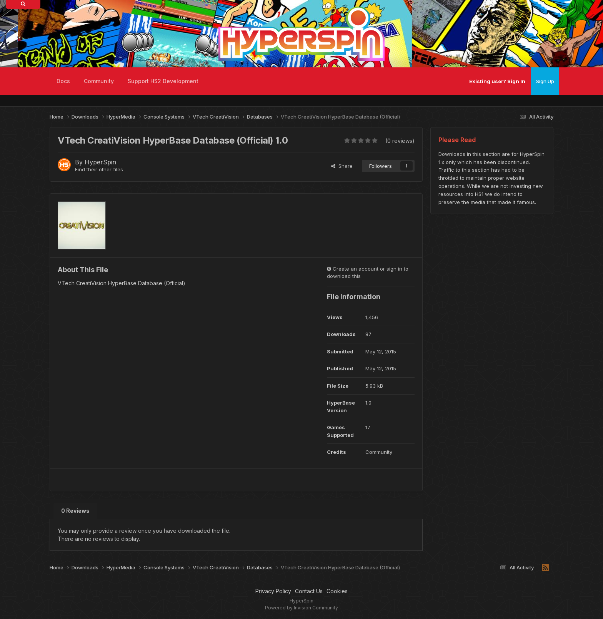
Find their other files (99, 169)
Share (342, 166)
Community (99, 81)
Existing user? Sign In (497, 81)
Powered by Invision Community (301, 608)
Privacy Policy (273, 591)
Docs (63, 81)
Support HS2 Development (163, 81)
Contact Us (309, 591)
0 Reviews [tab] (75, 510)
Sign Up (545, 81)
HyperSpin (100, 162)
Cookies (337, 591)
